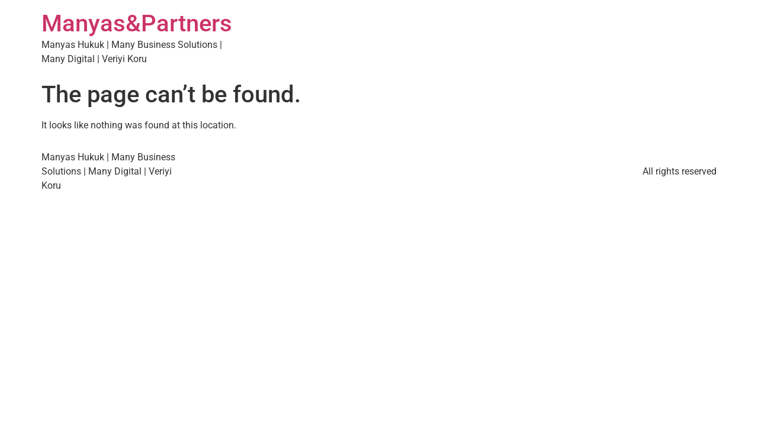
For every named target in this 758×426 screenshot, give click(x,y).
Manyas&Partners (136, 23)
